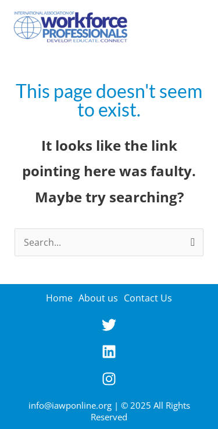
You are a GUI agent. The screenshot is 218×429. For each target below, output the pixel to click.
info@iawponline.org (70, 405)
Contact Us (148, 298)
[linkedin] (109, 355)
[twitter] (109, 328)
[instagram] (109, 382)
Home (59, 298)
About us (98, 298)
